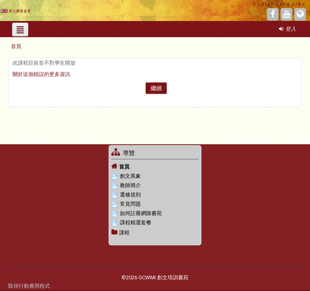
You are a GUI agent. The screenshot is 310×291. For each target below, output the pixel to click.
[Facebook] (273, 14)
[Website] (300, 14)
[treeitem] (154, 166)
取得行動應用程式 (29, 286)
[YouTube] (286, 14)
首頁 (124, 167)
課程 (124, 233)
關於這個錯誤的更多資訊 (41, 74)
